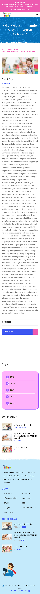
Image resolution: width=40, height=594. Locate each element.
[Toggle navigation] (37, 14)
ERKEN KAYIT (8, 512)
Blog (24, 503)
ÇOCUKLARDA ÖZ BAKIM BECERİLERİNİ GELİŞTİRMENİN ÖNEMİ (25, 436)
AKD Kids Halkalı (29, 507)
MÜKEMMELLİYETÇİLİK (23, 425)
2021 (12, 390)
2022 (12, 396)
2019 (12, 377)
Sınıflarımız (26, 498)
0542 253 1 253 (20, 2)
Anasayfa (8, 493)
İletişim (7, 507)
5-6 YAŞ (7, 79)
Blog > (16, 50)
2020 (12, 383)
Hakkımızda (26, 493)
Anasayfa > (7, 50)
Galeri (6, 503)
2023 (12, 403)
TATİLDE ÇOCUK (21, 447)
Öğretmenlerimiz (10, 498)
